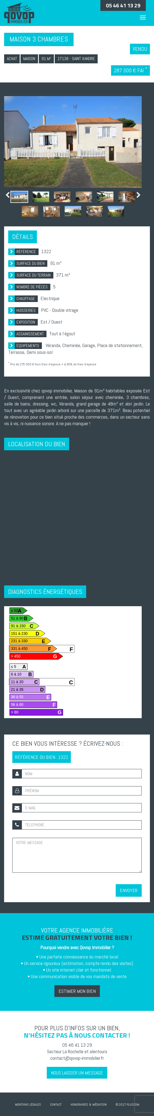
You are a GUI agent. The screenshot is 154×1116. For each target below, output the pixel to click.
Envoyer (129, 890)
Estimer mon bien (77, 991)
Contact (56, 1104)
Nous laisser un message (77, 1073)
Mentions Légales (28, 1104)
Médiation (99, 1104)
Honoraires (79, 1104)
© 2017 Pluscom (127, 1104)
